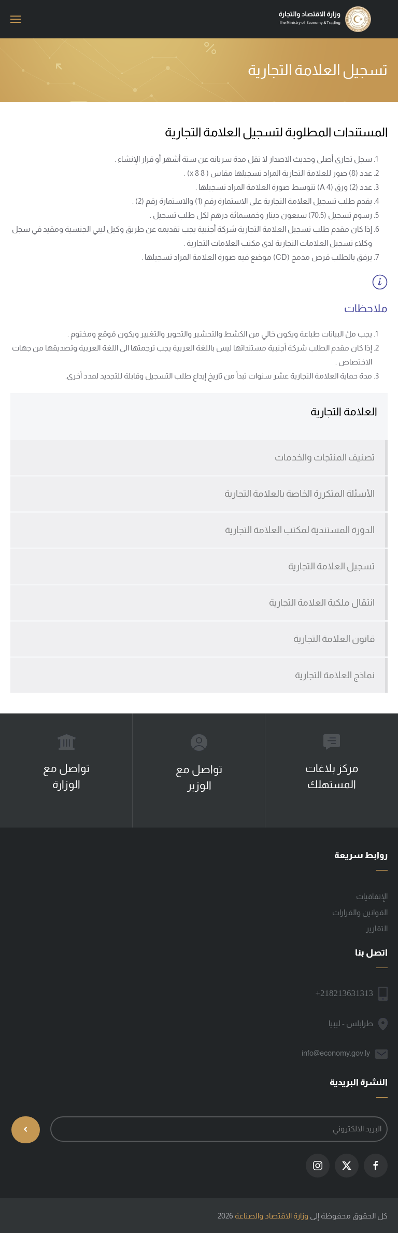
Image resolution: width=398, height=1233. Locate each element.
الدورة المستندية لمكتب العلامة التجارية (300, 530)
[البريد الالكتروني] (219, 1129)
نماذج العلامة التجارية (335, 675)
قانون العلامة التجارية (334, 639)
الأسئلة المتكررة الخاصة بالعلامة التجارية (299, 493)
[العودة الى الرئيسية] (325, 19)
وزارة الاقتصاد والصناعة (271, 1215)
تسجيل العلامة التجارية (331, 566)
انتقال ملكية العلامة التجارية (322, 602)
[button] (15, 19)
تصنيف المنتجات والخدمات (325, 457)
